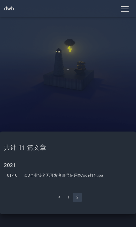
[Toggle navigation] (125, 8)
